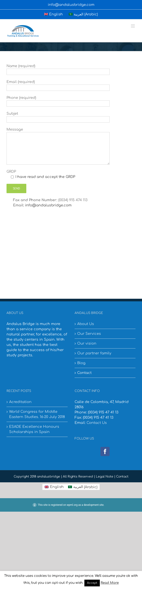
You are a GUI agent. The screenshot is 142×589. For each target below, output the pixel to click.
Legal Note (104, 476)
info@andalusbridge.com (71, 5)
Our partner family (94, 353)
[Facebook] (105, 451)
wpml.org (72, 504)
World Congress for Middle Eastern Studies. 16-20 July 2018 (37, 414)
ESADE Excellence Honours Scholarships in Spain (34, 429)
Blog (81, 363)
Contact (84, 373)
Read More (110, 583)
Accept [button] (92, 582)
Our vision (86, 343)
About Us (85, 324)
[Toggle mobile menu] (133, 26)
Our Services (89, 334)
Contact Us (97, 423)
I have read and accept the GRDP (45, 177)
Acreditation (20, 402)
